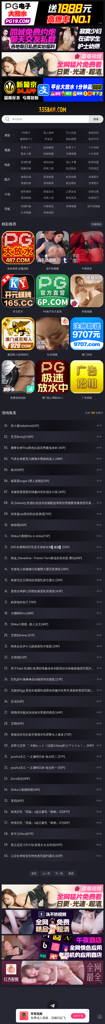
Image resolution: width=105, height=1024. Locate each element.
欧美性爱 (94, 162)
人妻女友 (71, 191)
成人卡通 (71, 162)
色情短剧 (48, 212)
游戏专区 (94, 132)
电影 (7, 165)
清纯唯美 (48, 183)
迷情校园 (26, 197)
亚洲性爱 (26, 162)
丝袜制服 (48, 153)
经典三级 (48, 168)
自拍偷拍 (48, 147)
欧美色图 (71, 176)
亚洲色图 (48, 176)
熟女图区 (71, 183)
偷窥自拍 (26, 176)
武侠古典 (94, 191)
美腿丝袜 (26, 183)
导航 (7, 209)
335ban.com (52, 109)
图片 (7, 179)
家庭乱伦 (48, 191)
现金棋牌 (71, 139)
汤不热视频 (93, 206)
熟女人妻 (26, 153)
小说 (7, 194)
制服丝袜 (26, 168)
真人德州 (48, 132)
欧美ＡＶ (71, 147)
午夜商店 (48, 206)
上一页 (46, 873)
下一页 (59, 873)
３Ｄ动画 (94, 147)
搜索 (96, 119)
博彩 (7, 135)
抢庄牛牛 (94, 139)
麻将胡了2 (26, 139)
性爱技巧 (94, 197)
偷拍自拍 (48, 162)
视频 (7, 150)
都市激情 (26, 191)
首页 (33, 873)
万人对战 (71, 132)
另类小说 (48, 197)
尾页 (71, 873)
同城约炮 (26, 206)
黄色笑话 (71, 197)
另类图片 (94, 183)
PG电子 (26, 132)
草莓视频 (71, 206)
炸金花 (48, 139)
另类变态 (94, 168)
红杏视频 (26, 212)
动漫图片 (94, 176)
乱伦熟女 (71, 168)
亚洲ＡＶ (26, 147)
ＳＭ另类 (94, 153)
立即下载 (78, 1016)
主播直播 (71, 153)
